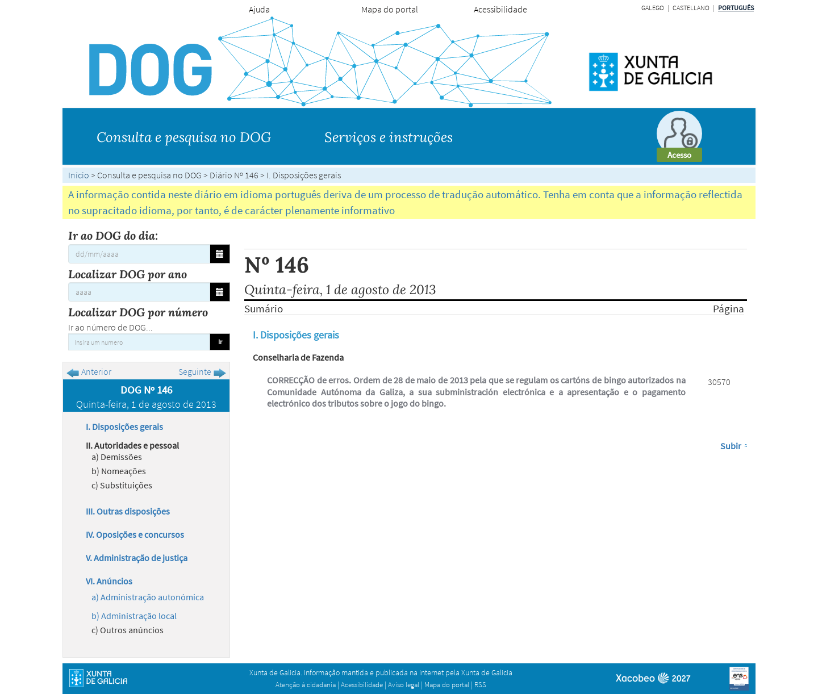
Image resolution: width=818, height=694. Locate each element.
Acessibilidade (500, 9)
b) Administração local (134, 615)
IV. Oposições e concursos (135, 534)
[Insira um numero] (139, 341)
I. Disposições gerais (124, 426)
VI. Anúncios (109, 581)
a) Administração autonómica (147, 597)
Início (78, 175)
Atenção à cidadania (306, 684)
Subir (730, 445)
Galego (652, 7)
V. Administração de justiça (136, 557)
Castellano (691, 7)
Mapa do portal (389, 9)
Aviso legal (403, 684)
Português (736, 7)
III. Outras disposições (128, 511)
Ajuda (259, 9)
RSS (480, 684)
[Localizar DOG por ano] (139, 292)
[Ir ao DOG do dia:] (139, 254)
